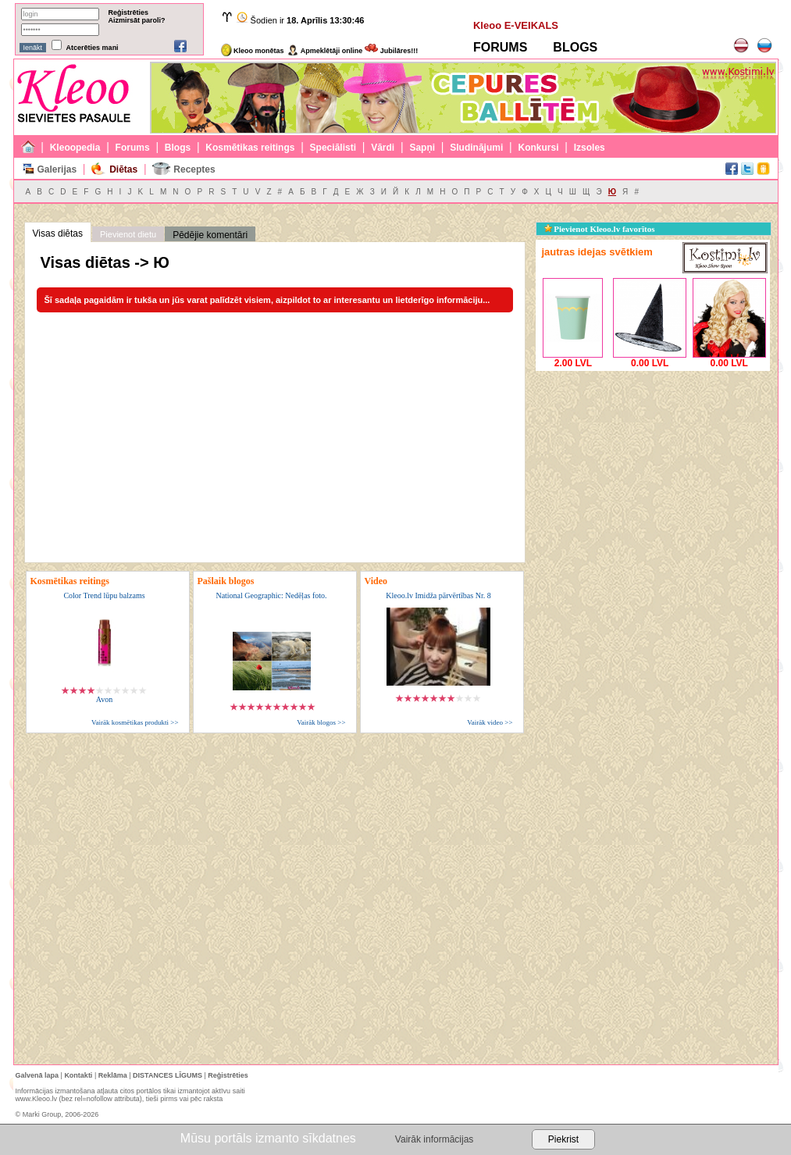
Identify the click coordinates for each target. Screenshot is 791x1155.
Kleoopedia (75, 147)
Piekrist (563, 1139)
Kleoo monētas (252, 51)
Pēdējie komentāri (210, 235)
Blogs (178, 147)
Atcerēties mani (92, 48)
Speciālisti (333, 147)
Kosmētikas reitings (249, 147)
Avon (104, 699)
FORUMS (500, 47)
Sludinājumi (476, 147)
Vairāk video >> (489, 722)
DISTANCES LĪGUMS (167, 1075)
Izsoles (589, 147)
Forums (133, 147)
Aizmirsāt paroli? (137, 20)
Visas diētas (58, 233)
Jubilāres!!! (391, 51)
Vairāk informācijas (434, 1139)
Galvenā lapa (37, 1075)
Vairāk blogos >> (321, 722)
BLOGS (575, 47)
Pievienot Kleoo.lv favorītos (599, 228)
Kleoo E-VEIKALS (515, 25)
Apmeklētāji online (325, 51)
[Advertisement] (653, 472)
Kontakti (78, 1075)
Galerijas (57, 169)
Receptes (194, 169)
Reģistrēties (129, 12)
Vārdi (382, 147)
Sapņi (422, 147)
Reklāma (112, 1075)
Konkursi (538, 147)
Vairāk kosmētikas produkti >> (134, 722)
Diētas (123, 169)
